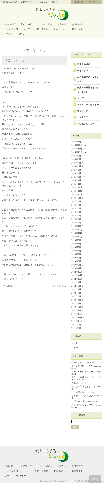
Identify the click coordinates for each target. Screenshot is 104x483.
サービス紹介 (45, 24)
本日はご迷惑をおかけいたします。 (86, 378)
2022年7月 (76, 289)
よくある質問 (11, 29)
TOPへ (95, 479)
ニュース (75, 348)
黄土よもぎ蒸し (84, 64)
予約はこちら (59, 29)
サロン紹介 (10, 24)
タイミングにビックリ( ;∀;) (84, 366)
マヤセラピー (83, 111)
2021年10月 (76, 321)
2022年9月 (76, 282)
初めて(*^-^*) (77, 362)
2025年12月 (76, 145)
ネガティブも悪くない (82, 396)
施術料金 (62, 24)
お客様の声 (77, 24)
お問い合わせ (41, 29)
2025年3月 (76, 177)
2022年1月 (76, 310)
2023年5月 (76, 254)
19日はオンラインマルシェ (84, 405)
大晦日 (74, 383)
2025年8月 (76, 159)
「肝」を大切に (79, 401)
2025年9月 (76, 156)
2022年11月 (76, 275)
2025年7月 (76, 163)
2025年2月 (76, 180)
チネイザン (82, 70)
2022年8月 (76, 286)
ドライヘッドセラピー (88, 104)
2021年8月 (76, 328)
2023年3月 (76, 261)
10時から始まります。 (82, 386)
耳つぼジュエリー (86, 124)
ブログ (26, 29)
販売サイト (77, 29)
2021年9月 (76, 324)
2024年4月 (76, 215)
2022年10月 (76, 279)
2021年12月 (76, 314)
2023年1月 (76, 268)
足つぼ (80, 98)
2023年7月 (76, 247)
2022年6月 (76, 293)
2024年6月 (76, 208)
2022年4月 (76, 300)
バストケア (82, 117)
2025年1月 (76, 184)
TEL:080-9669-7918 (86, 2)
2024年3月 (76, 219)
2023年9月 (76, 240)
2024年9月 (76, 198)
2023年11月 (76, 233)
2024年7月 (76, 205)
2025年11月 (76, 149)
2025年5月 (76, 170)
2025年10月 (76, 152)
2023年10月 (76, 236)
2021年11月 (76, 317)
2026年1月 (76, 142)
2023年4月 (76, 258)
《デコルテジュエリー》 (83, 371)
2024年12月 (76, 187)
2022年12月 (76, 272)
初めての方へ (27, 24)
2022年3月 (76, 303)
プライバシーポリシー (15, 34)
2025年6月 (76, 166)
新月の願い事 (77, 392)
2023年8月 (76, 244)
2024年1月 (76, 226)
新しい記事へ (59, 286)
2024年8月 (76, 201)
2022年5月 (76, 296)
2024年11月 (76, 191)
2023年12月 (76, 229)
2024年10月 (76, 194)
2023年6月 (76, 251)
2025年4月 (76, 173)
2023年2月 (76, 265)
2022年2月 (76, 307)
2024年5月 (76, 212)
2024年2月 (76, 222)
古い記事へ (8, 286)
